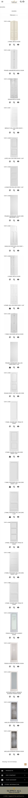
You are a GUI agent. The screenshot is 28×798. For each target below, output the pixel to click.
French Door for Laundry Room (14, 633)
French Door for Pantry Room (14, 663)
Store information (12, 784)
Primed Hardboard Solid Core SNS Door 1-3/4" (14, 216)
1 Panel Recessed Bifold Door (14, 334)
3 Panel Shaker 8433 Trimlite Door (14, 543)
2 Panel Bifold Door (14, 41)
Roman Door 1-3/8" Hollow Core (14, 393)
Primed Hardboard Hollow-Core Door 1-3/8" (14, 363)
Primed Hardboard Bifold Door (14, 70)
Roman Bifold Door (14, 99)
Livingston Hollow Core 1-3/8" (14, 187)
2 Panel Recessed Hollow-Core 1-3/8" (14, 513)
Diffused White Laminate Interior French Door (14, 693)
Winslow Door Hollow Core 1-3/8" (14, 246)
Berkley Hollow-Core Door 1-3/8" (14, 128)
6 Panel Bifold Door (14, 276)
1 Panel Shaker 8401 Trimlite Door (14, 422)
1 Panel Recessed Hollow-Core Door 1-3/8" (14, 483)
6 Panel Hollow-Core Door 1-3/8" (14, 305)
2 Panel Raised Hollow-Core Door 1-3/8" (14, 452)
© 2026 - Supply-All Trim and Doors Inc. (14, 796)
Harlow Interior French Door (14, 722)
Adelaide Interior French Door (14, 751)
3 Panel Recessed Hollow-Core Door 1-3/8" (14, 573)
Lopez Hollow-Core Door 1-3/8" (14, 158)
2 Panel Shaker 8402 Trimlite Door (14, 603)
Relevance (14, 15)
